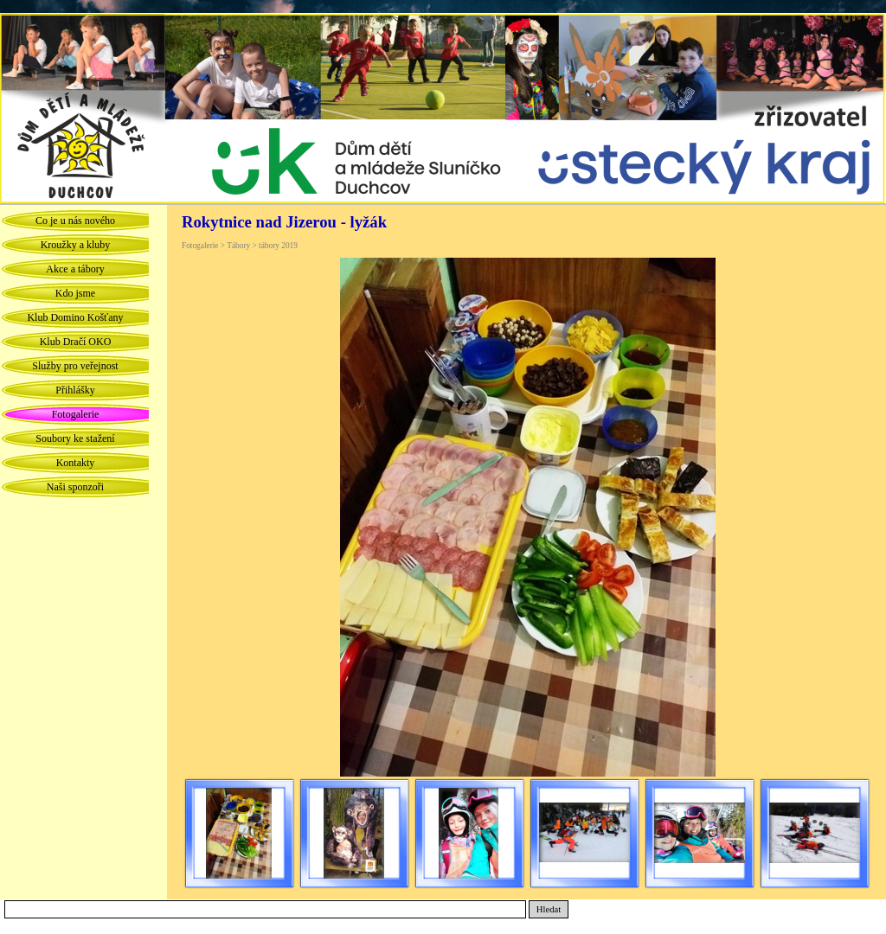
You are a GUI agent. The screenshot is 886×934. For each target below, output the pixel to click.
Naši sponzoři (75, 487)
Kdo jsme (75, 293)
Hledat (548, 909)
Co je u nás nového (75, 220)
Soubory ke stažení (74, 438)
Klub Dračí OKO (76, 342)
